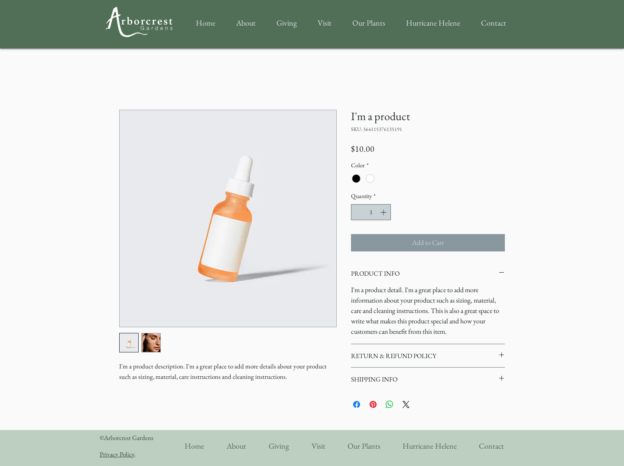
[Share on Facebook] (356, 404)
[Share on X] (406, 404)
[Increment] (384, 212)
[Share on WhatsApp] (389, 404)
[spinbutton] (371, 212)
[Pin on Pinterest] (373, 404)
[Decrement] (357, 212)
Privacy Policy (117, 454)
